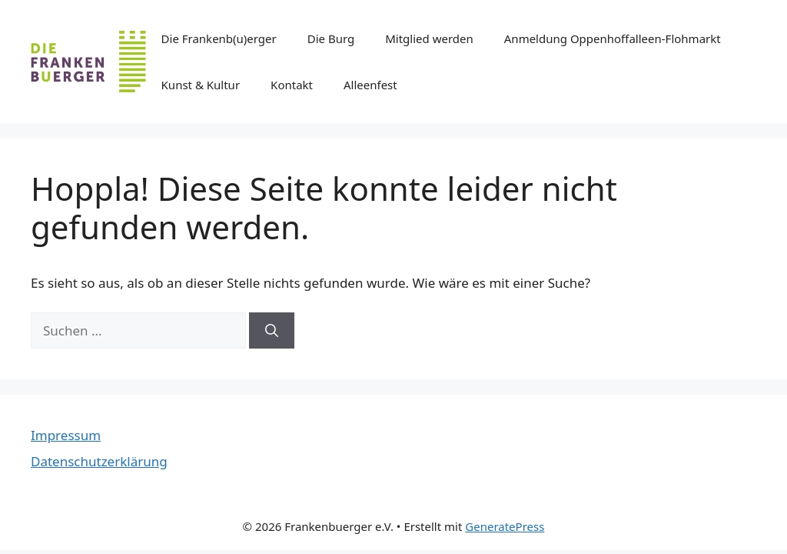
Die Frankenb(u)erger (219, 38)
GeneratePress (504, 526)
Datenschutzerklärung (99, 461)
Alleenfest (370, 84)
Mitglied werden (429, 38)
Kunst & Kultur (201, 84)
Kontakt (292, 84)
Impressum (66, 435)
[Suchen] (271, 330)
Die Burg (330, 38)
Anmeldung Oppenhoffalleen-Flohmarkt (612, 38)
